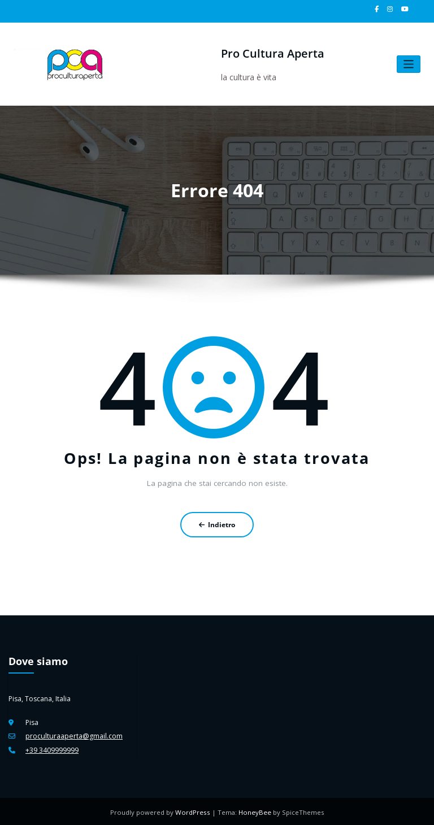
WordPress (193, 810)
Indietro (217, 524)
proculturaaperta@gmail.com (72, 735)
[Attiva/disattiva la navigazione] (409, 64)
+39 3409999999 (52, 749)
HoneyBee (254, 810)
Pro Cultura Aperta (271, 53)
